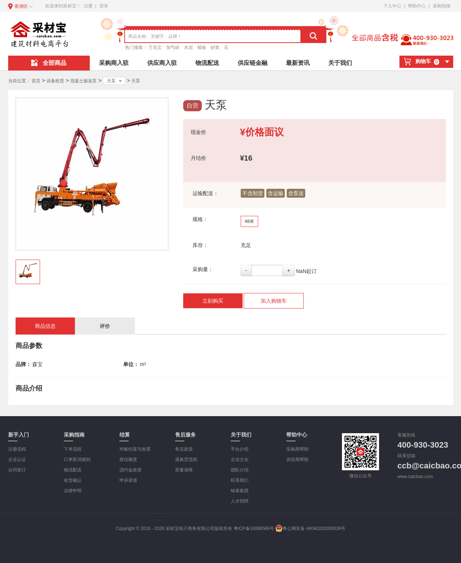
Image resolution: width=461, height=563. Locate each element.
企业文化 (239, 459)
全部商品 (48, 63)
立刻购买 (212, 301)
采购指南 (442, 6)
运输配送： (205, 193)
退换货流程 (186, 459)
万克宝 (155, 47)
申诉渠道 (128, 480)
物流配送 (207, 63)
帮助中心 (417, 6)
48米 (249, 221)
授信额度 (128, 459)
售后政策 (184, 449)
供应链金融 (252, 63)
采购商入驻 (114, 63)
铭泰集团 (239, 490)
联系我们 (239, 480)
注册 (88, 6)
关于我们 (340, 63)
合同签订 (17, 470)
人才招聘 (239, 501)
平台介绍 (239, 449)
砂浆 (215, 47)
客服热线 (406, 435)
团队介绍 (239, 470)
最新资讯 (298, 63)
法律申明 (73, 490)
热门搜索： (136, 47)
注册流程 (17, 449)
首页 (36, 80)
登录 (103, 6)
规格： (200, 219)
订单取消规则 (77, 459)
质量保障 (184, 470)
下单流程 (73, 449)
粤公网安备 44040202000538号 (310, 528)
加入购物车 (274, 301)
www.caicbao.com (415, 476)
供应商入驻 (162, 63)
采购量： (202, 269)
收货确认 (73, 480)
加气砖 (173, 47)
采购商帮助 (297, 449)
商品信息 (45, 326)
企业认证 (17, 459)
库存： (200, 245)
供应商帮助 (297, 459)
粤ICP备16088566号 (254, 528)
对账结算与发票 (135, 449)
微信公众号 (360, 475)
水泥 (188, 47)
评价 (105, 326)
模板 (201, 47)
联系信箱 (406, 455)
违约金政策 (130, 470)
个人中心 (392, 6)
